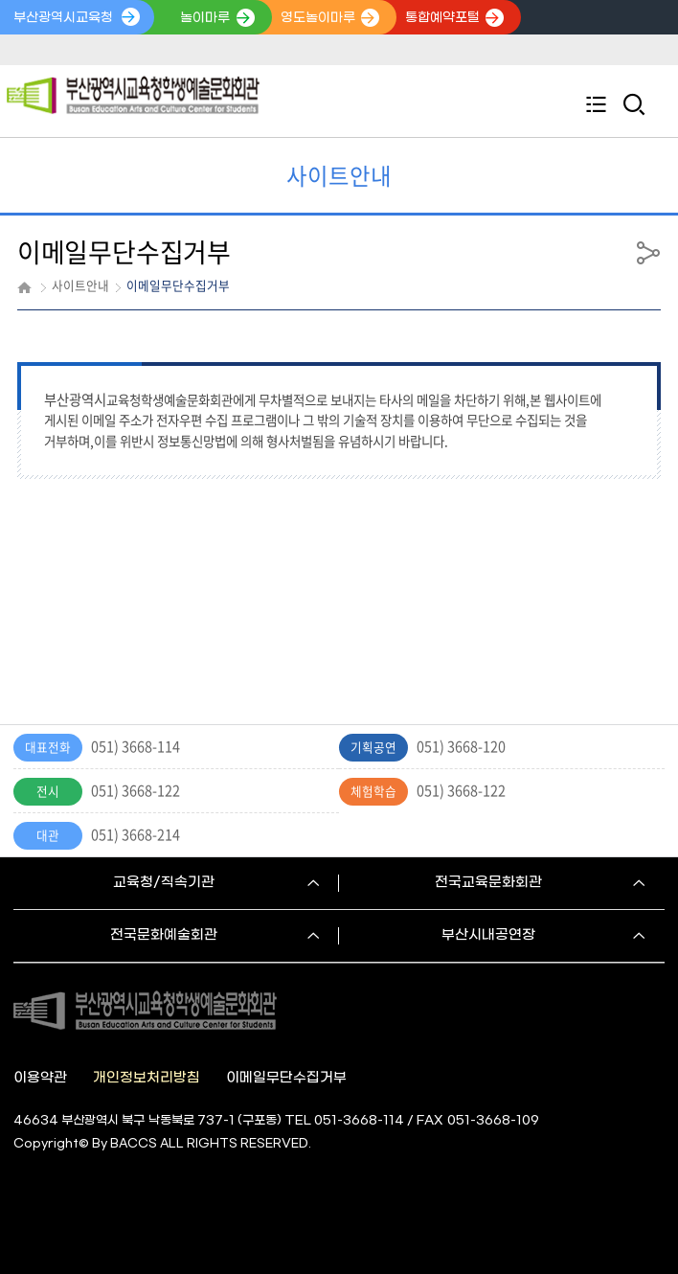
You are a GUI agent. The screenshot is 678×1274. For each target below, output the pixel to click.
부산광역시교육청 (63, 18)
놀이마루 (205, 18)
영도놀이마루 (318, 18)
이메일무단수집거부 (286, 1078)
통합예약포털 (442, 18)
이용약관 (40, 1078)
